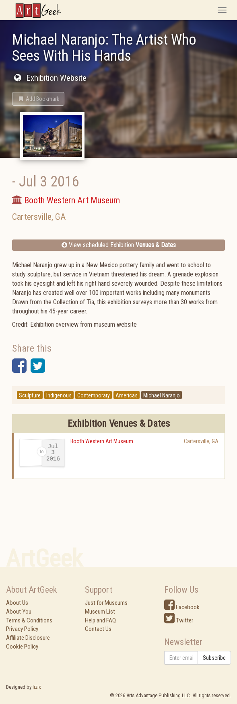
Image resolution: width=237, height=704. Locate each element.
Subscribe (214, 658)
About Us (17, 602)
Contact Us (98, 628)
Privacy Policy (22, 628)
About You (18, 611)
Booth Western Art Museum (101, 441)
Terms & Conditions (29, 620)
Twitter (178, 620)
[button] (38, 99)
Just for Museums (106, 602)
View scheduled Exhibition (119, 245)
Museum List (100, 611)
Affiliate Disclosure (28, 637)
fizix (37, 687)
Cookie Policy (22, 646)
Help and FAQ (100, 620)
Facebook (182, 607)
